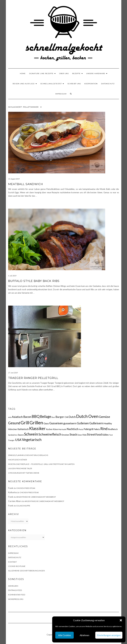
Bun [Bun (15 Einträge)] (53, 417)
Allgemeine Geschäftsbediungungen (26, 570)
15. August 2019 (14, 179)
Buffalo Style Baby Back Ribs (33, 281)
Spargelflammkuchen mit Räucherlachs (28, 455)
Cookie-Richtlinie (16, 566)
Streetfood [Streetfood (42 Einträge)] (94, 434)
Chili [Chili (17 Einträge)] (66, 417)
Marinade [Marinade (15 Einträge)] (62, 429)
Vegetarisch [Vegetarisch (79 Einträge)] (32, 439)
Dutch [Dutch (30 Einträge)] (72, 416)
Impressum (61, 94)
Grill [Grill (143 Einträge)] (25, 422)
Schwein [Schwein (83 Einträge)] (31, 434)
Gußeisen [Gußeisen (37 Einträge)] (83, 423)
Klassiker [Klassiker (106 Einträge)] (37, 428)
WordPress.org (15, 599)
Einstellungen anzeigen (109, 635)
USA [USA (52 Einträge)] (18, 440)
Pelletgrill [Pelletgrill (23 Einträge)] (88, 429)
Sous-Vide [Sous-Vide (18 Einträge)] (82, 435)
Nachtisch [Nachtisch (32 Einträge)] (72, 429)
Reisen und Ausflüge (25, 84)
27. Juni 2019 (13, 373)
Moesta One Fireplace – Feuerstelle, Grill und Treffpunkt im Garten (41, 464)
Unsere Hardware (96, 74)
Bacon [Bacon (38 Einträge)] (27, 416)
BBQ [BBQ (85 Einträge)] (36, 416)
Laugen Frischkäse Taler (20, 468)
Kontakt (12, 562)
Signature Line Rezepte (42, 74)
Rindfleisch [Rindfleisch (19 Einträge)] (113, 429)
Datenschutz (108, 84)
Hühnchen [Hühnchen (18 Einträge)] (12, 429)
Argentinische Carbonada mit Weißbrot (36, 497)
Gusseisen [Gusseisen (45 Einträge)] (56, 423)
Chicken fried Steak (25, 488)
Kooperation (91, 84)
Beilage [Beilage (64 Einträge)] (45, 416)
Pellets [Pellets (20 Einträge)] (96, 429)
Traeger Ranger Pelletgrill (33, 378)
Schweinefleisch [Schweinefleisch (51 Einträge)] (49, 434)
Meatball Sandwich (25, 184)
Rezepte (77, 74)
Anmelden (13, 586)
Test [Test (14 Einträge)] (111, 435)
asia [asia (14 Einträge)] (9, 417)
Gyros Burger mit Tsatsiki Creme (23, 473)
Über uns (64, 74)
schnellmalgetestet (52, 84)
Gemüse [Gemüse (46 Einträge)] (104, 416)
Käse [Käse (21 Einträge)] (55, 429)
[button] (120, 620)
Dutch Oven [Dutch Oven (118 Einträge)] (87, 416)
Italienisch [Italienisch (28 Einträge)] (23, 429)
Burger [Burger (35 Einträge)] (59, 416)
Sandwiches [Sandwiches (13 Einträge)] (12, 435)
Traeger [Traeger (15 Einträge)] (11, 440)
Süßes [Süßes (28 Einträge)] (105, 434)
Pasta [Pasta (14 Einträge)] (81, 429)
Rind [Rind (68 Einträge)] (103, 428)
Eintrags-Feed (15, 590)
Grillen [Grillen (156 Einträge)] (36, 422)
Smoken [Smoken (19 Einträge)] (65, 435)
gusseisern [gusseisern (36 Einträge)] (69, 423)
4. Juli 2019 (12, 276)
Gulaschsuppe (23, 506)
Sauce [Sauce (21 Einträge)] (21, 434)
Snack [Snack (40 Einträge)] (73, 434)
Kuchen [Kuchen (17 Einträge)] (49, 429)
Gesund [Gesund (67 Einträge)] (14, 423)
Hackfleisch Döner (17, 459)
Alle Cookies (64, 635)
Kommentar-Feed (16, 595)
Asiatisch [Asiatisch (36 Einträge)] (17, 416)
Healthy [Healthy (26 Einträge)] (107, 423)
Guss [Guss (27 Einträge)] (46, 423)
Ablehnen (84, 635)
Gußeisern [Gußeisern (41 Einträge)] (96, 423)
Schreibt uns (74, 84)
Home (23, 74)
